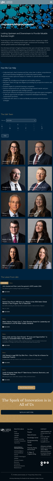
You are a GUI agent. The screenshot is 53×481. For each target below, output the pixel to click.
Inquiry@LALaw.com (45, 441)
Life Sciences (17, 464)
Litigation (16, 437)
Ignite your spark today (26, 412)
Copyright (16, 435)
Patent (15, 431)
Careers (29, 445)
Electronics (16, 462)
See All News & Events (26, 387)
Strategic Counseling (19, 439)
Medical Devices (17, 467)
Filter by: (3, 120)
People (29, 432)
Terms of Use (38, 474)
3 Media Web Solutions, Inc (12, 474)
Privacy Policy (31, 474)
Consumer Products (18, 460)
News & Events (31, 435)
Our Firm (30, 429)
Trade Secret (17, 442)
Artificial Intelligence (18, 451)
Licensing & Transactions (20, 441)
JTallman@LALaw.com (45, 454)
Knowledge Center (32, 437)
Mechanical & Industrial (19, 465)
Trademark (16, 433)
